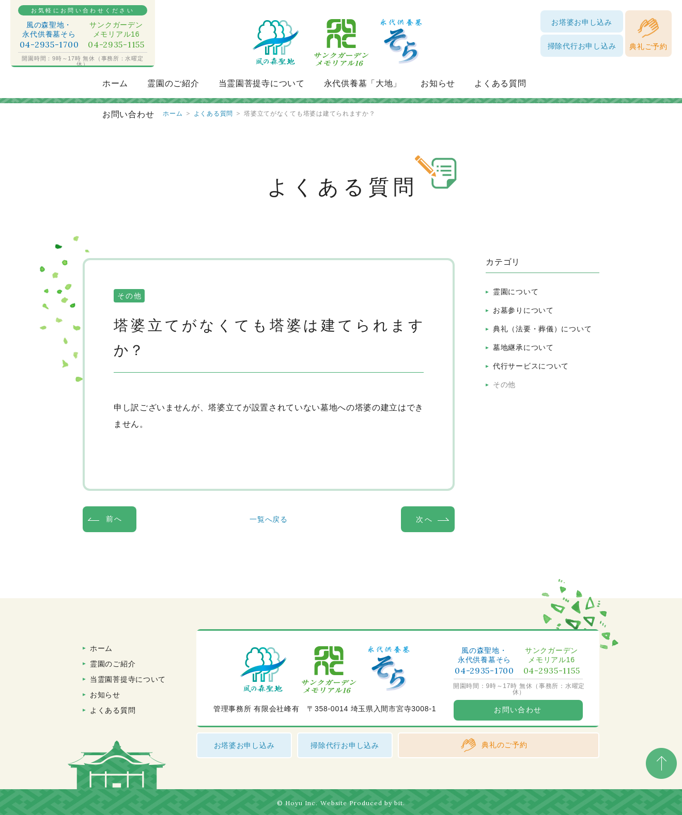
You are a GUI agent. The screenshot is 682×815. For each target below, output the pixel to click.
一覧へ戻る (269, 519)
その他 (504, 384)
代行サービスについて (531, 366)
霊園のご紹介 (173, 83)
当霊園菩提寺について (262, 83)
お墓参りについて (523, 310)
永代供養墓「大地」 (362, 83)
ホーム (115, 83)
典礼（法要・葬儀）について (542, 329)
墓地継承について (523, 347)
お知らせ (438, 83)
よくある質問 (500, 83)
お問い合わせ (128, 114)
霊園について (515, 291)
